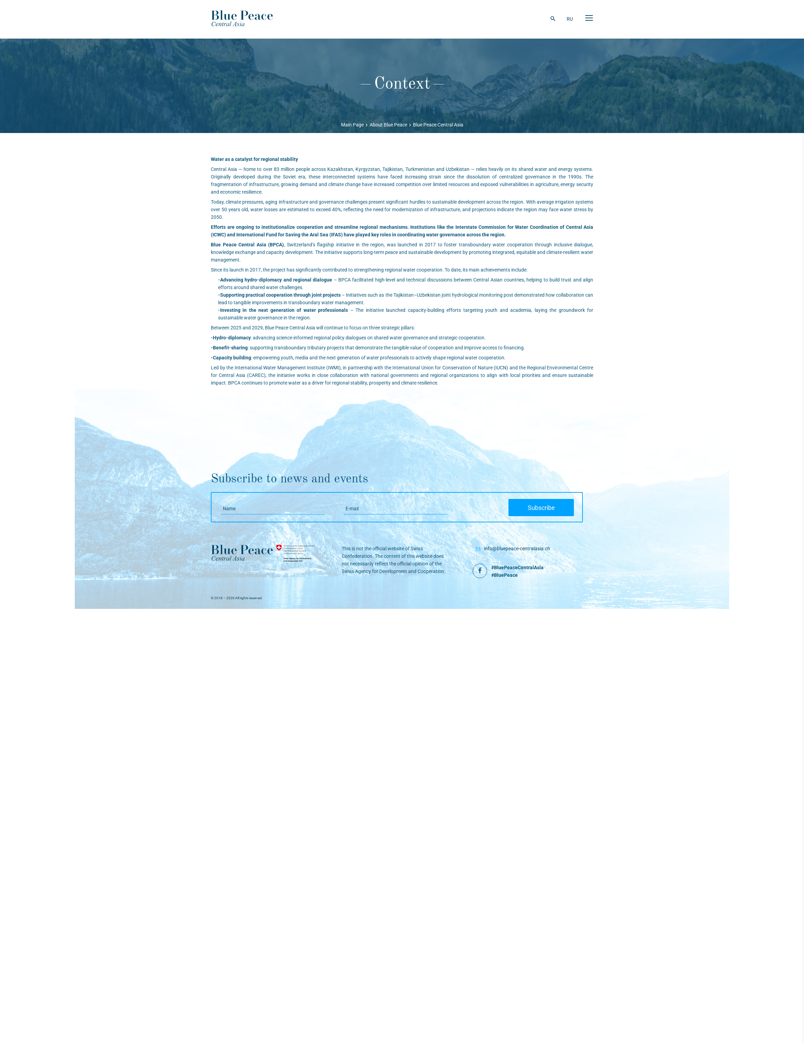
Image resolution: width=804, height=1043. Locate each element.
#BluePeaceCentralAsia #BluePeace (517, 571)
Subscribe (545, 508)
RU (570, 19)
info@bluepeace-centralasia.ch (517, 548)
